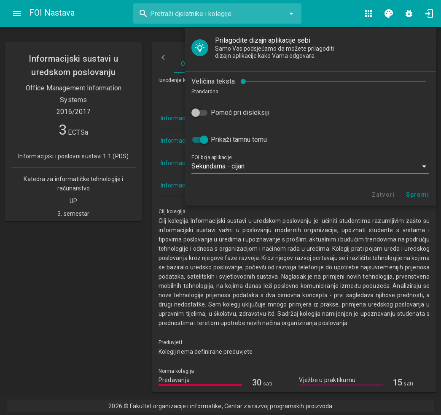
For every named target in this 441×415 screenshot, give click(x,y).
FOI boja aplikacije (211, 157)
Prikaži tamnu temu (239, 140)
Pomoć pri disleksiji (240, 112)
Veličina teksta (213, 81)
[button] (310, 166)
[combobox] (217, 13)
